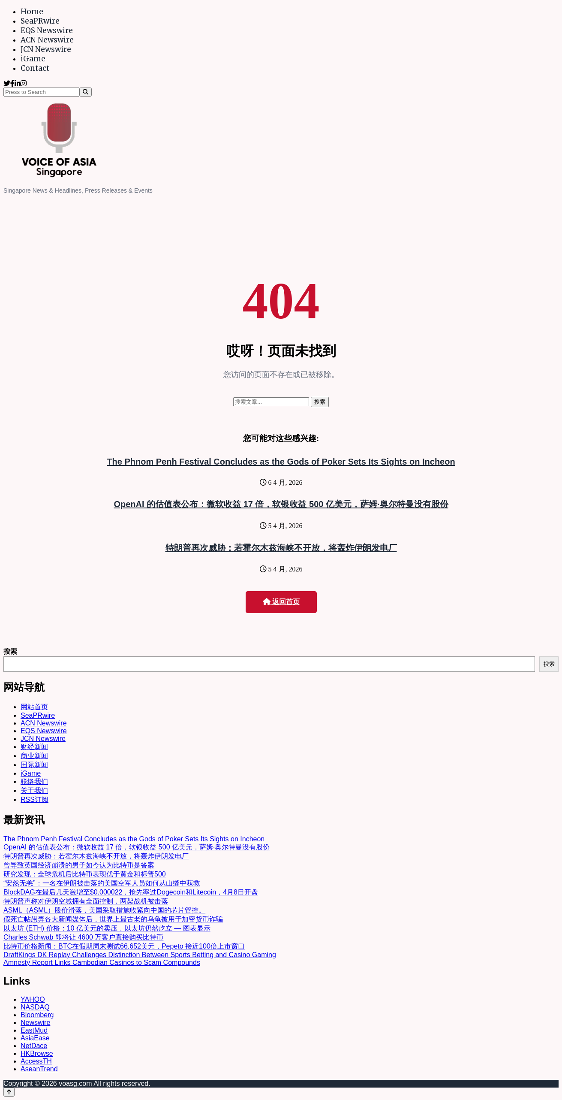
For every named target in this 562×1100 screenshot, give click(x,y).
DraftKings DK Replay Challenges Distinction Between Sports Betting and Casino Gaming (139, 954)
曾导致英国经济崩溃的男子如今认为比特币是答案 (78, 865)
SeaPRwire (40, 21)
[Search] (85, 92)
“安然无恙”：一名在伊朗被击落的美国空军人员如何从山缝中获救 (101, 883)
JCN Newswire (46, 49)
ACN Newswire (47, 40)
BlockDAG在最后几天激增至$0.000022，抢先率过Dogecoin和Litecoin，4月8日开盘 (130, 892)
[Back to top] (9, 1092)
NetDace (34, 1045)
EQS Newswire (47, 30)
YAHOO (33, 999)
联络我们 (34, 781)
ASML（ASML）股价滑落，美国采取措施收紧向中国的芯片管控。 (104, 910)
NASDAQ (35, 1007)
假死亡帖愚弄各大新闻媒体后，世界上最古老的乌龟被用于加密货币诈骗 (113, 919)
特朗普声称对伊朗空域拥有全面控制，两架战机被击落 (85, 901)
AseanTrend (39, 1069)
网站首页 (34, 706)
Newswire (35, 1022)
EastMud (34, 1030)
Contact (35, 68)
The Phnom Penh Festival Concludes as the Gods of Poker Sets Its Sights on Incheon (281, 461)
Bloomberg (37, 1014)
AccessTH (36, 1061)
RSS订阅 (34, 799)
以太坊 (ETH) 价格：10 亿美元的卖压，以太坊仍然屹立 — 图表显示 (106, 928)
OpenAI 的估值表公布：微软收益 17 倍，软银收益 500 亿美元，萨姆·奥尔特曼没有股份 (281, 504)
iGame (33, 58)
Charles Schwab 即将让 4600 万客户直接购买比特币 (83, 937)
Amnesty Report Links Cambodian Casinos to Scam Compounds (101, 962)
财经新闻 (34, 746)
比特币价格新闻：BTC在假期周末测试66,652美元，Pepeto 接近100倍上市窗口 (124, 946)
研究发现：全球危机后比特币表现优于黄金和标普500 (84, 874)
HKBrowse (37, 1053)
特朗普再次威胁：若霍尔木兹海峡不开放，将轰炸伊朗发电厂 (281, 548)
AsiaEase (35, 1038)
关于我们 (34, 790)
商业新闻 (34, 755)
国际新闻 (34, 764)
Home (32, 11)
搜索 (10, 651)
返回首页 (281, 601)
